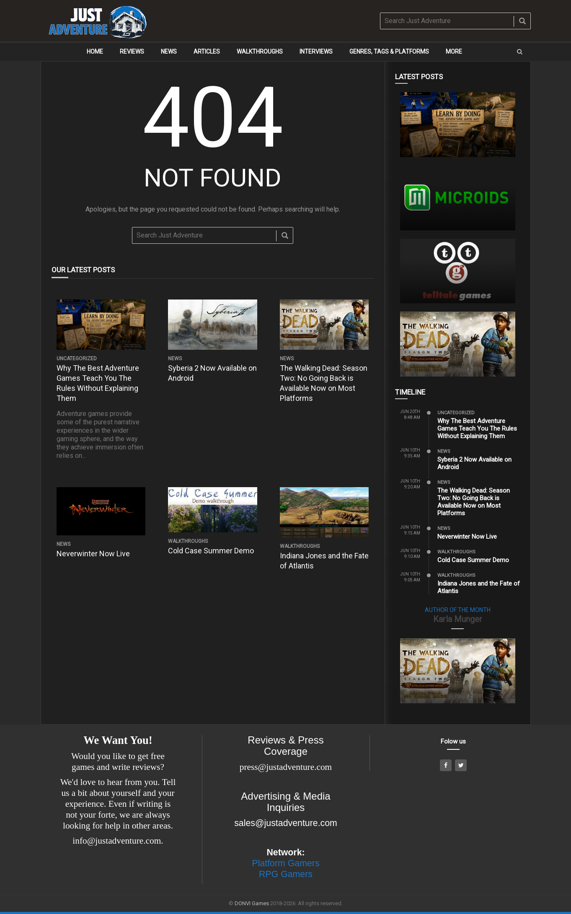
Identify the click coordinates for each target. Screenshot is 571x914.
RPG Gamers (286, 874)
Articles (207, 51)
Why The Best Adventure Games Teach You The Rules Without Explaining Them (477, 428)
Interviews (316, 51)
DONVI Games (252, 903)
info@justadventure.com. (117, 841)
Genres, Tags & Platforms (389, 51)
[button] (520, 51)
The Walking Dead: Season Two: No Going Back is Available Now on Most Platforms (473, 502)
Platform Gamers (285, 863)
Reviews (132, 51)
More (454, 51)
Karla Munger (457, 619)
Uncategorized (77, 358)
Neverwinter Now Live (93, 553)
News (169, 51)
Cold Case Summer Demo (211, 550)
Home (95, 51)
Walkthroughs (260, 51)
